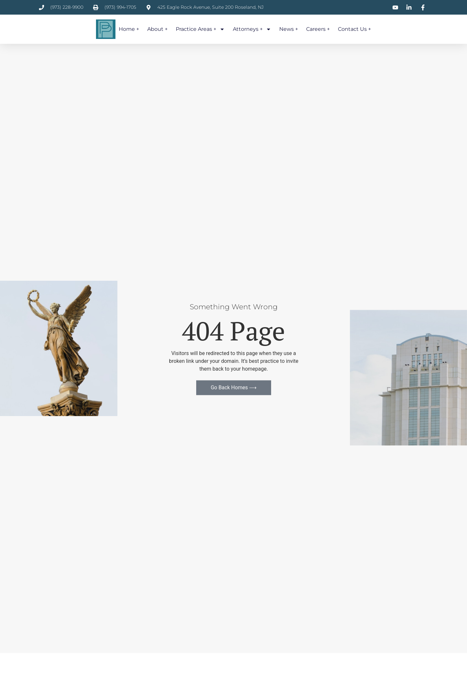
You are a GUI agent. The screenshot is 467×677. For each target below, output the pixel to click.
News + (288, 29)
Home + (129, 29)
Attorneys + (252, 29)
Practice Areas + (200, 29)
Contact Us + (354, 29)
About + (157, 29)
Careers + (318, 29)
